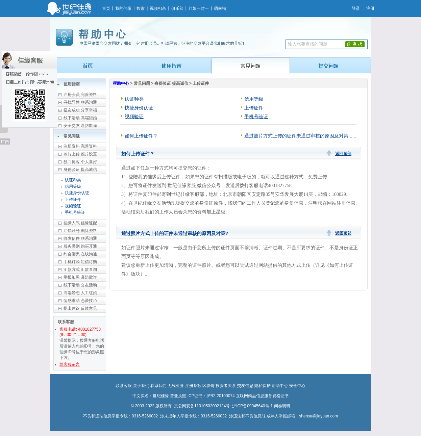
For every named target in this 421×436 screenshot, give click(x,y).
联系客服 (124, 385)
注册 (370, 8)
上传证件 (73, 199)
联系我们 (158, 385)
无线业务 (176, 385)
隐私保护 (262, 385)
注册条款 (193, 385)
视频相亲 (158, 8)
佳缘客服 (29, 89)
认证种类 (73, 180)
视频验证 (73, 206)
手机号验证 (75, 212)
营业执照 (178, 395)
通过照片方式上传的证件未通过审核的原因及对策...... (300, 135)
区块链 (208, 385)
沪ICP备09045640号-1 (252, 406)
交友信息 (245, 385)
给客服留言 (69, 364)
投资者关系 (226, 385)
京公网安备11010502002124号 (202, 406)
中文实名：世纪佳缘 (150, 395)
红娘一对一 (199, 8)
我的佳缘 (123, 8)
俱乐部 (177, 8)
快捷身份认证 (77, 192)
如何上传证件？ (141, 135)
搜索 (141, 8)
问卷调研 (282, 406)
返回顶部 (343, 153)
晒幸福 (220, 8)
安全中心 (297, 385)
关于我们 (141, 385)
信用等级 (73, 186)
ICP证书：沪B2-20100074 (211, 395)
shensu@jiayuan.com (318, 416)
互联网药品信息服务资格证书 (262, 395)
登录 (356, 8)
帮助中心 (121, 83)
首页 (106, 8)
